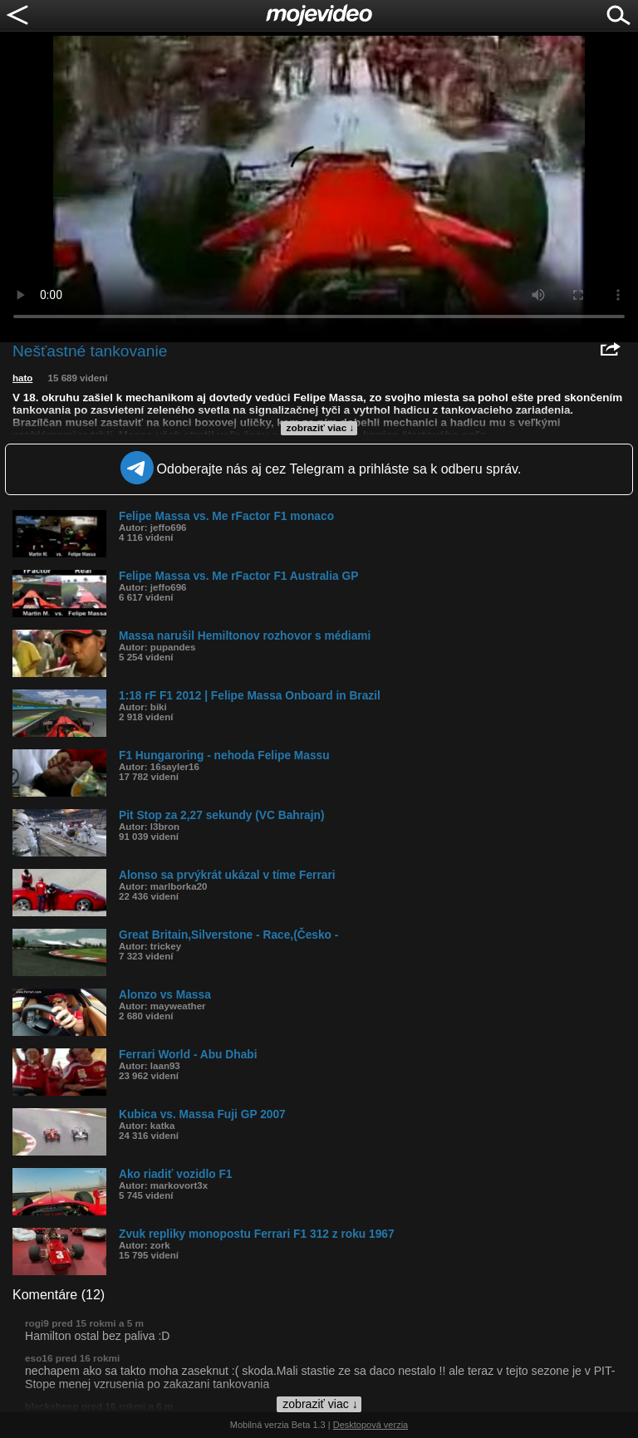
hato (22, 378)
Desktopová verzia (371, 1425)
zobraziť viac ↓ (321, 428)
